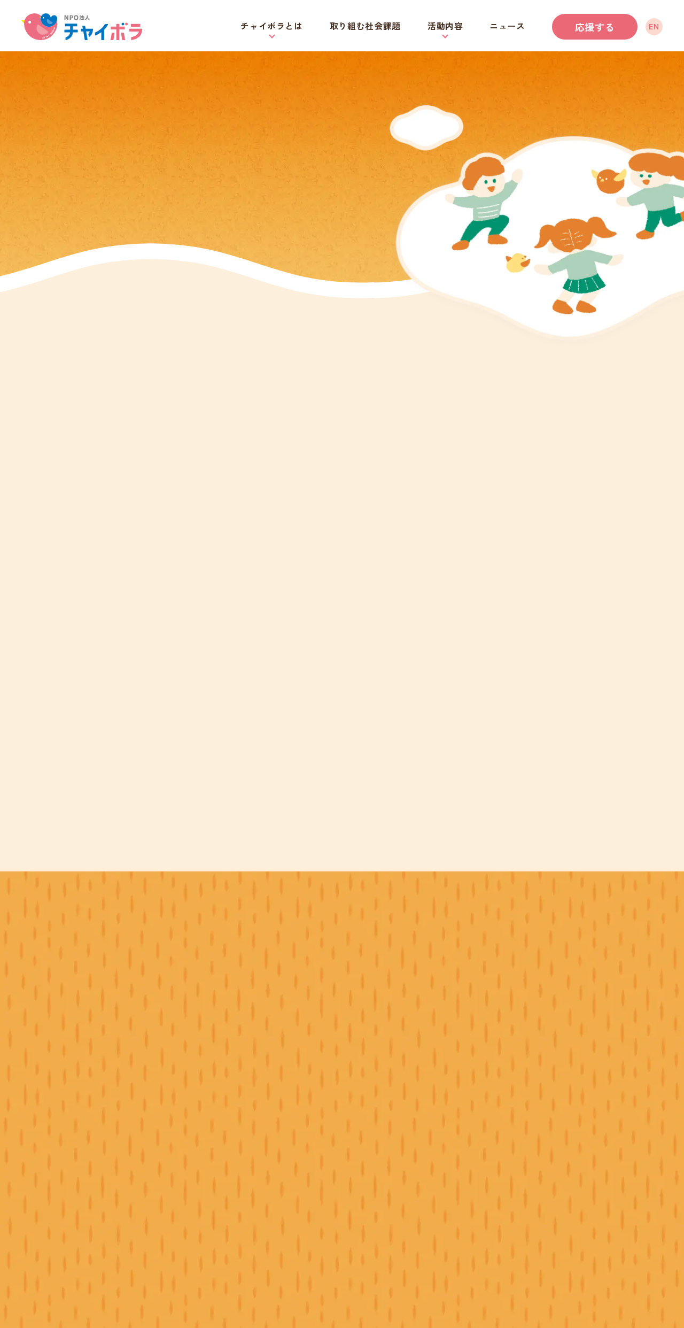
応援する (595, 27)
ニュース (507, 25)
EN (654, 26)
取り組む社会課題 (365, 25)
